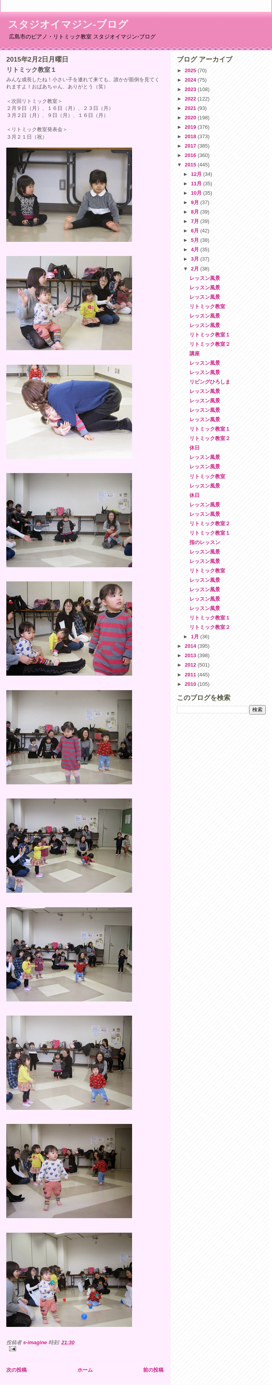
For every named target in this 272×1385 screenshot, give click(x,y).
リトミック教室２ (209, 344)
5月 (195, 240)
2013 (191, 655)
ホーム (85, 1370)
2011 (191, 675)
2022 (191, 99)
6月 (195, 231)
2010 (191, 684)
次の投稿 (16, 1370)
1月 (195, 637)
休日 (194, 448)
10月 (197, 193)
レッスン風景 (204, 278)
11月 (197, 183)
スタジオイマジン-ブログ (68, 24)
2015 (191, 165)
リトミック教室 (207, 306)
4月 (195, 249)
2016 (191, 155)
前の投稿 (153, 1370)
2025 (191, 70)
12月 (197, 174)
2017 (191, 146)
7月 (195, 221)
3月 (195, 259)
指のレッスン (204, 542)
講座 (194, 353)
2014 (191, 646)
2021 (191, 108)
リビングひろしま (209, 382)
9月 (195, 202)
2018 (191, 136)
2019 (191, 127)
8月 (195, 212)
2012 (191, 665)
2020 (191, 118)
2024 (191, 80)
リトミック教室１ (209, 335)
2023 (191, 89)
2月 (195, 269)
